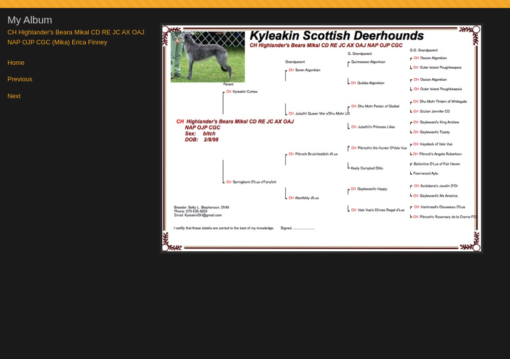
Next (13, 96)
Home (15, 63)
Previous (19, 79)
